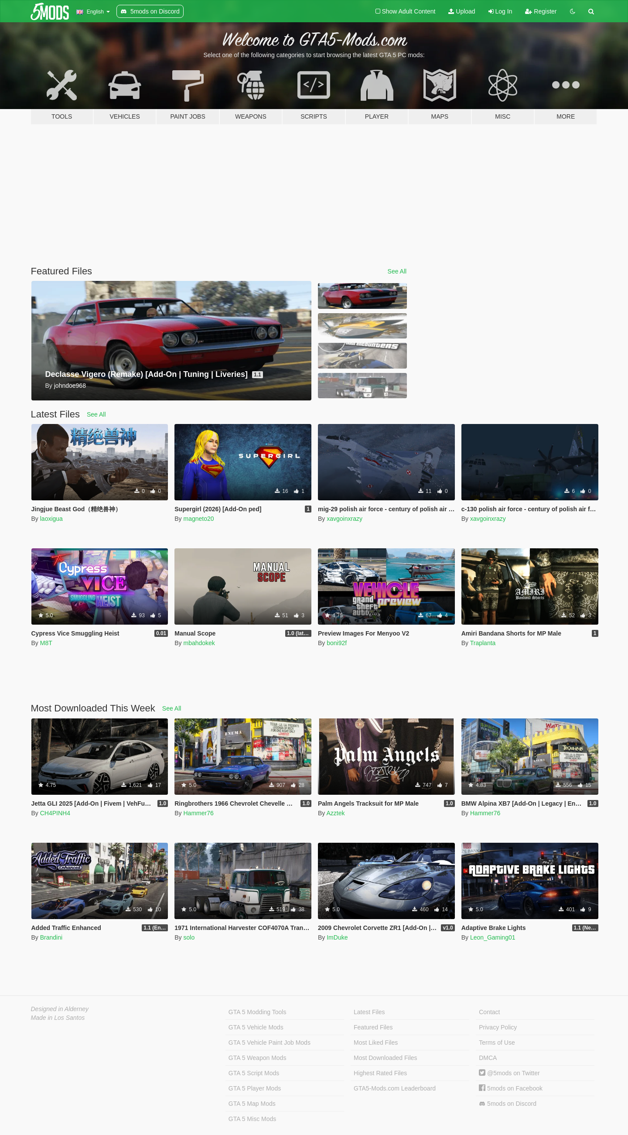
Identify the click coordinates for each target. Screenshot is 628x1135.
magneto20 (198, 518)
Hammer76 (198, 813)
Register (540, 11)
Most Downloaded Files (385, 1057)
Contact (489, 1012)
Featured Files (373, 1027)
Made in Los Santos (58, 1017)
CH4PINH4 (55, 813)
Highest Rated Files (380, 1073)
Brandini (51, 937)
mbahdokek (199, 642)
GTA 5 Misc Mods (252, 1118)
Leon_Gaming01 (492, 937)
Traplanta (483, 642)
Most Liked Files (376, 1042)
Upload (461, 11)
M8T (46, 642)
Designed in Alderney (60, 1008)
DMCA (488, 1057)
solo (189, 937)
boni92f (337, 642)
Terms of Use (497, 1042)
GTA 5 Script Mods (254, 1073)
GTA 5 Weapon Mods (258, 1057)
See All (397, 271)
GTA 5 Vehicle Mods (256, 1027)
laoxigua (51, 518)
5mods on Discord (507, 1104)
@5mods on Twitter (509, 1073)
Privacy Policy (498, 1027)
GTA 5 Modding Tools (258, 1012)
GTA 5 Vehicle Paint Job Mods (270, 1042)
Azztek (335, 813)
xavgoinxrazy (344, 518)
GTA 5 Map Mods (252, 1103)
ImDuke (337, 937)
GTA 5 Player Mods (255, 1088)
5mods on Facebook (511, 1088)
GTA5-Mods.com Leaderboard (395, 1088)
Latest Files (369, 1012)
